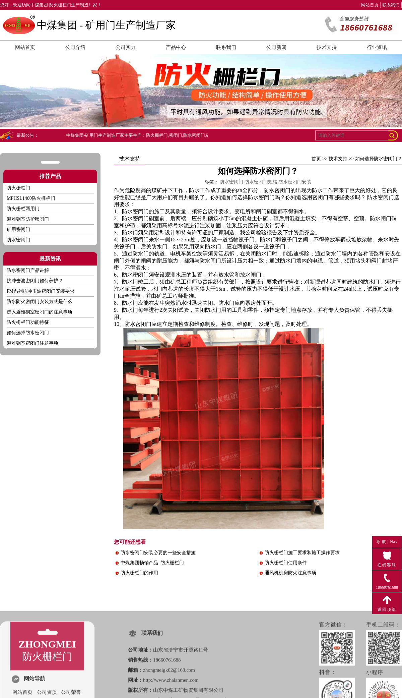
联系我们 (391, 4)
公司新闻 (276, 47)
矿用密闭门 (18, 229)
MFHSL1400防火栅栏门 (31, 198)
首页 (316, 158)
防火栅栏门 (18, 187)
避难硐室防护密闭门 (28, 219)
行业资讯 (377, 47)
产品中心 (176, 47)
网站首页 (370, 4)
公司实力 (126, 47)
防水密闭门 (380, 197)
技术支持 (327, 47)
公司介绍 (75, 47)
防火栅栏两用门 (23, 208)
